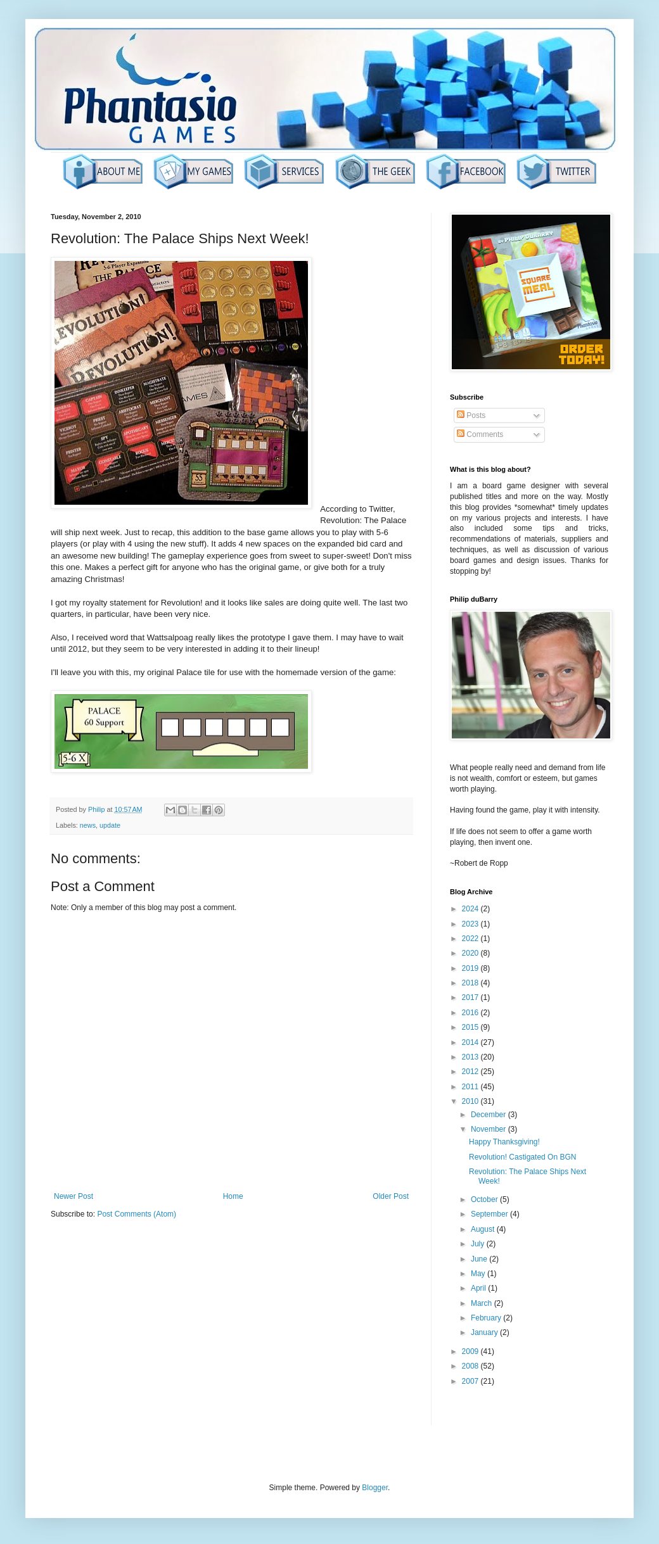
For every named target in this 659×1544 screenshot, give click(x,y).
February (487, 1317)
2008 (471, 1366)
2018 (471, 982)
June (480, 1259)
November (489, 1129)
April (479, 1288)
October (485, 1199)
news (88, 825)
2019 (471, 968)
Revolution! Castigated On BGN (522, 1157)
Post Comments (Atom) (136, 1214)
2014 (471, 1042)
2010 (471, 1101)
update (109, 825)
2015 (471, 1027)
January (485, 1332)
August (484, 1229)
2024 (471, 908)
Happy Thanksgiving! (504, 1141)
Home (233, 1196)
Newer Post (73, 1196)
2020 (471, 953)
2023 (471, 924)
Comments (480, 434)
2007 (471, 1381)
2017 (471, 997)
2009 (471, 1351)
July (479, 1243)
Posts (471, 415)
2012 (471, 1071)
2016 (471, 1012)
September (490, 1214)
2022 (471, 938)
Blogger (375, 1487)
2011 (471, 1086)
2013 (471, 1057)
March (482, 1303)
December (489, 1114)
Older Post (391, 1196)
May (479, 1273)
